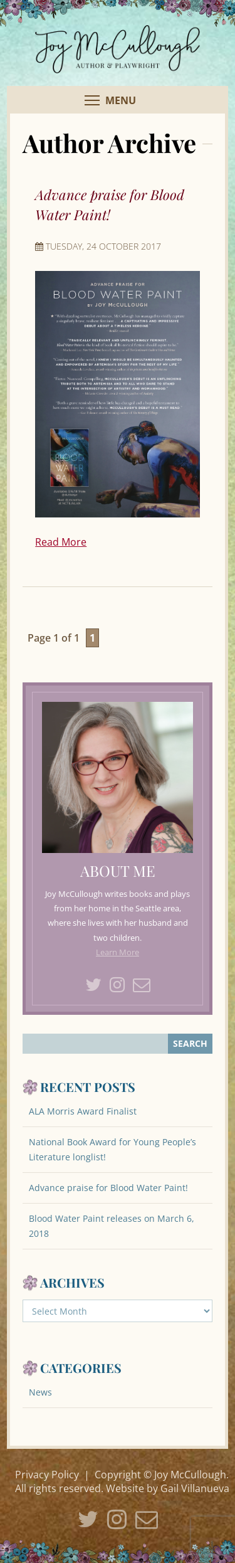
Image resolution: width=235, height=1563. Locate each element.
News (40, 1392)
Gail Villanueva (194, 1488)
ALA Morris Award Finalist (83, 1111)
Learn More (117, 952)
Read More (60, 542)
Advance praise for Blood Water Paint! (108, 1188)
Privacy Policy (47, 1474)
